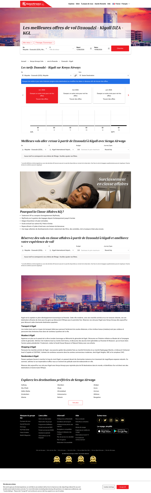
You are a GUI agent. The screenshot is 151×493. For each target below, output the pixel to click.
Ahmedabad (61, 391)
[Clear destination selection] (128, 75)
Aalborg (23, 385)
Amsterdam (25, 394)
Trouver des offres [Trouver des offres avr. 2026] (42, 99)
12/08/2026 (80, 49)
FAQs (77, 424)
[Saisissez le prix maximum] (90, 149)
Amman (96, 391)
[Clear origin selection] (71, 75)
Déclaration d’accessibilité (64, 442)
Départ (78, 47)
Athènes (96, 394)
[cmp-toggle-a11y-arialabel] (75, 75)
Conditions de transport (64, 421)
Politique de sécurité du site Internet (65, 425)
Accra (95, 388)
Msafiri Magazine (25, 435)
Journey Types (108, 145)
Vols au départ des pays (97, 450)
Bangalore (97, 397)
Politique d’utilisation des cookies (64, 433)
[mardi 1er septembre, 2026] (119, 125)
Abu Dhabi (24, 388)
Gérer (78, 4)
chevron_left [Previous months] (22, 95)
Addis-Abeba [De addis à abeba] (25, 391)
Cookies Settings (109, 487)
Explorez (71, 4)
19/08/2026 (98, 49)
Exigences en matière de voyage (83, 431)
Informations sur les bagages (44, 436)
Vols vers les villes (51, 450)
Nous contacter (80, 419)
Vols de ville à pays (110, 450)
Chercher (120, 48)
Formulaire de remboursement (80, 438)
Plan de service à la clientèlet (65, 437)
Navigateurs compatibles (64, 429)
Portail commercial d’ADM (46, 430)
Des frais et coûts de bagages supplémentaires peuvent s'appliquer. (108, 163)
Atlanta (23, 397)
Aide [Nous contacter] (82, 421)
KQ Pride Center (24, 429)
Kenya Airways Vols (36, 61)
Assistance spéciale (44, 433)
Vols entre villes (72, 450)
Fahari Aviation (24, 432)
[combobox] (34, 49)
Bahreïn (60, 397)
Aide (108, 4)
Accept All (123, 487)
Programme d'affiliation (45, 424)
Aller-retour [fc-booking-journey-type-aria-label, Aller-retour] (27, 43)
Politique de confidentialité (64, 419)
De (23, 47)
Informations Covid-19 (82, 435)
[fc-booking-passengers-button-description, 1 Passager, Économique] (43, 42)
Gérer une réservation (45, 419)
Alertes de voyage (81, 427)
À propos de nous (87, 4)
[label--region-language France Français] (121, 3)
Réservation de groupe (45, 421)
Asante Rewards (100, 4)
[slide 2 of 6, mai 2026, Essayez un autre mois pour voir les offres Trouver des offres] (75, 95)
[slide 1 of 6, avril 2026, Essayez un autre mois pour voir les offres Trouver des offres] (42, 95)
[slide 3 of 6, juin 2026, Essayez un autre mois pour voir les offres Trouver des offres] (109, 95)
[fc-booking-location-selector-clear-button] (46, 49)
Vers (80, 72)
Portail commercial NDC (45, 427)
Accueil (23, 61)
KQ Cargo (23, 427)
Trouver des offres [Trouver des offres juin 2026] (109, 99)
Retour (96, 47)
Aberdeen (60, 385)
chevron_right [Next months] (128, 95)
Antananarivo (61, 394)
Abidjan (96, 385)
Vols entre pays (62, 450)
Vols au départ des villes (83, 450)
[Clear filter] (45, 149)
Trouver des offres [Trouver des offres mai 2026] (75, 99)
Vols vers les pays (40, 450)
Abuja (59, 388)
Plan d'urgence (61, 439)
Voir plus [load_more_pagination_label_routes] (75, 403)
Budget (78, 145)
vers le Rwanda (52, 61)
